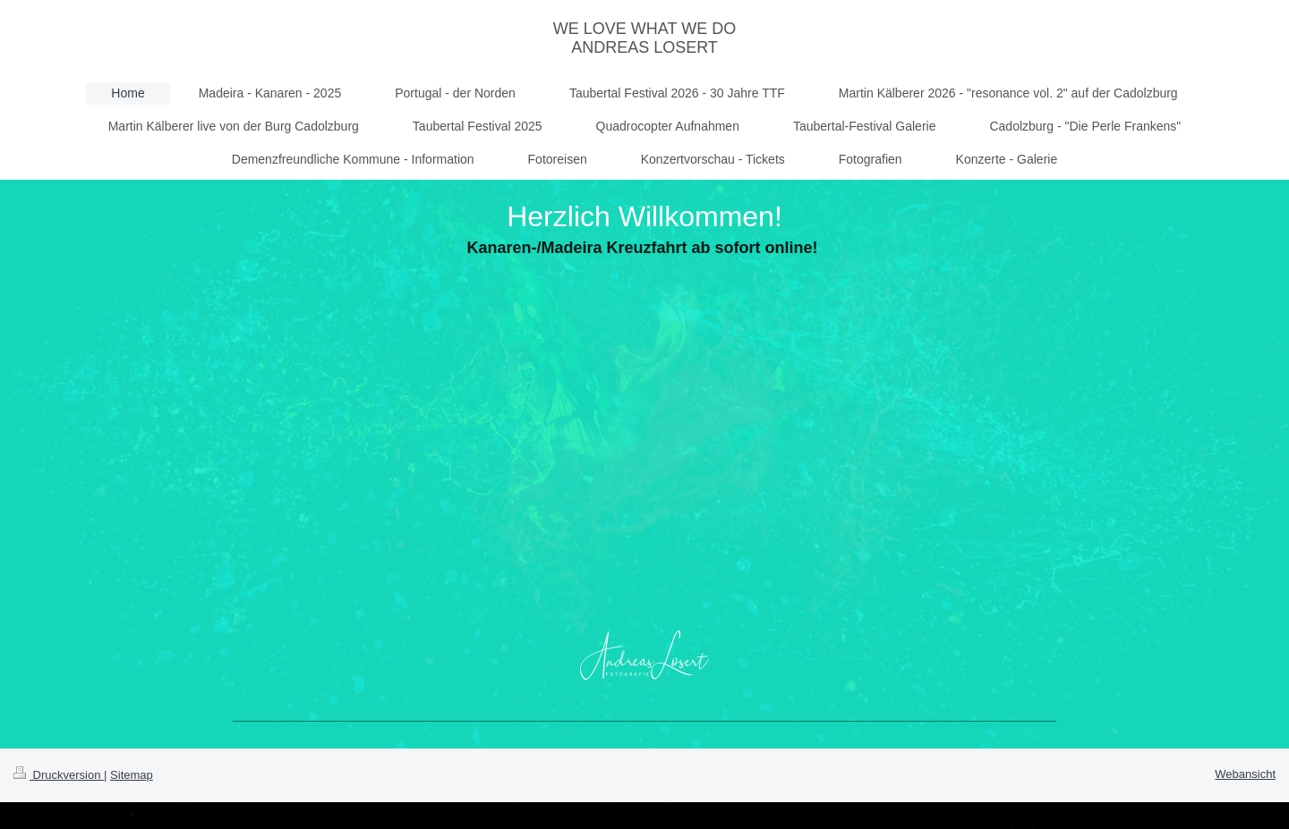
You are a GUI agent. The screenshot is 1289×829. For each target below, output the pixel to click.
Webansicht (1245, 774)
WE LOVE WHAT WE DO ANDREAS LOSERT (644, 38)
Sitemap (131, 775)
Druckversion (58, 775)
